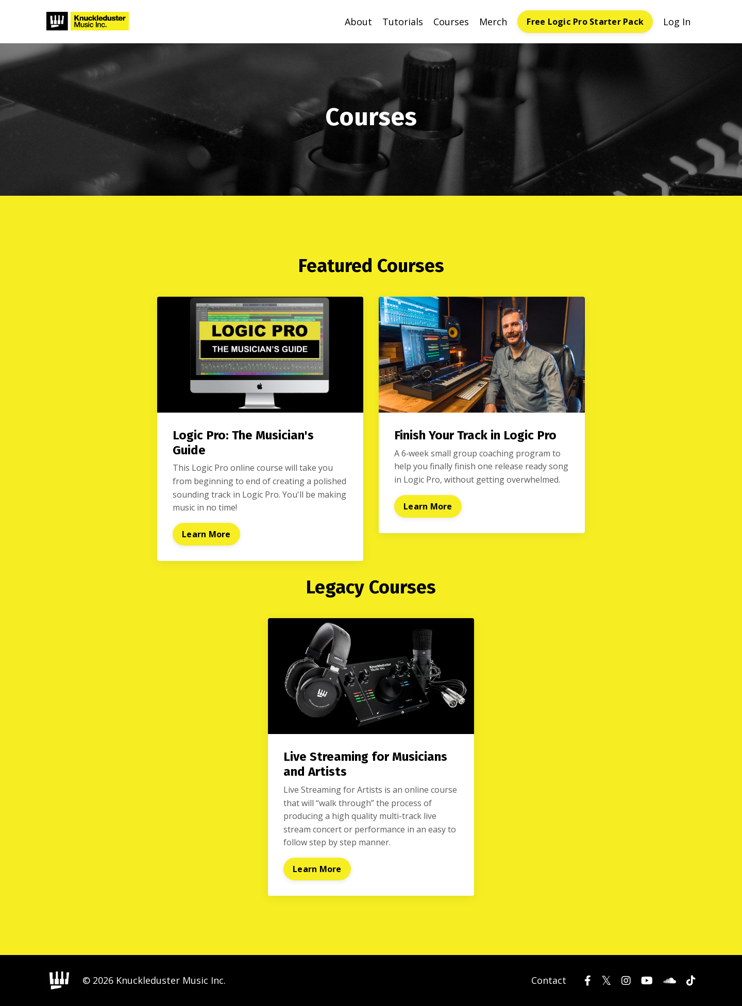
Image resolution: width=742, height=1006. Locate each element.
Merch (493, 21)
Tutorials (402, 21)
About (358, 21)
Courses (451, 21)
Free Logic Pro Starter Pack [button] (585, 21)
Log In (676, 21)
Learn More (206, 534)
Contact (548, 980)
